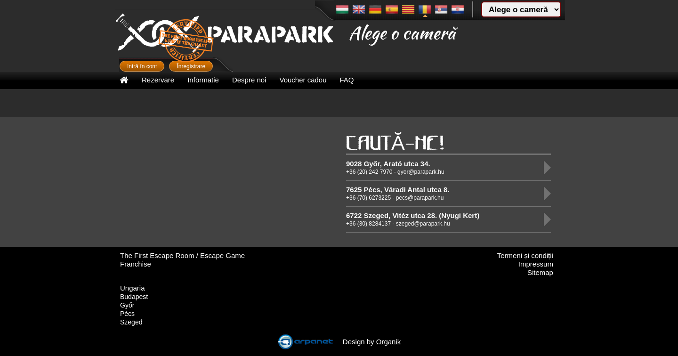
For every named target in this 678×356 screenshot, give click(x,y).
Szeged (131, 322)
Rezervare (158, 80)
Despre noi (249, 80)
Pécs (127, 313)
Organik (388, 342)
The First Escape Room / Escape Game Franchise (182, 259)
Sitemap (540, 272)
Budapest (134, 296)
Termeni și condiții (525, 255)
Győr (127, 305)
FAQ (347, 80)
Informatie (203, 80)
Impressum (535, 264)
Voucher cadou (302, 80)
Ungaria (132, 288)
